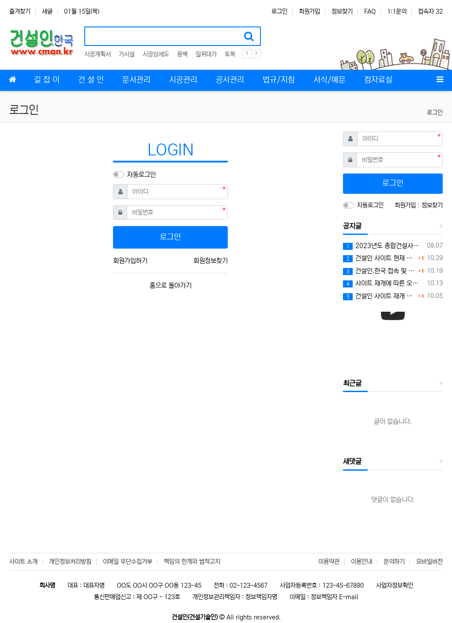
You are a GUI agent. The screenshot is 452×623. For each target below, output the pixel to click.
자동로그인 (141, 174)
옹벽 (182, 54)
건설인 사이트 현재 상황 (379, 258)
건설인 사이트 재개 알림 (379, 296)
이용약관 (328, 561)
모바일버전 (429, 561)
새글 (47, 11)
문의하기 (394, 561)
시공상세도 (156, 54)
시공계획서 (97, 54)
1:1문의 (397, 11)
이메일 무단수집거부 (127, 561)
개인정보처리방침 (70, 561)
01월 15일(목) (81, 11)
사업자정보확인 (394, 585)
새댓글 (352, 461)
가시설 (127, 54)
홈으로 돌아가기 (171, 285)
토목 (230, 54)
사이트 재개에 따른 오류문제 (383, 283)
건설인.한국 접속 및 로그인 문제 (379, 271)
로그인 (279, 11)
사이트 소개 (23, 561)
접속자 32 (430, 11)
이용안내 (361, 561)
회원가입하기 (130, 260)
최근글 (352, 383)
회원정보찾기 (210, 260)
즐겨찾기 (19, 11)
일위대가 (206, 54)
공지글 (352, 226)
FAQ (370, 11)
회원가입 (309, 11)
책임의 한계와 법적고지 (192, 561)
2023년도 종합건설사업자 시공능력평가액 (383, 246)
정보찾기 (342, 11)
